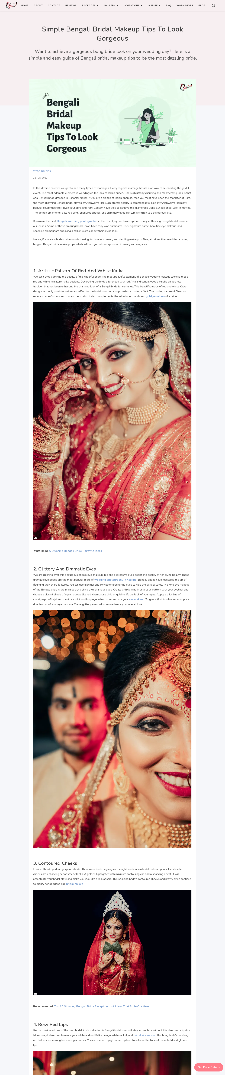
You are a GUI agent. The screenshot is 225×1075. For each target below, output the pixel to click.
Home (24, 5)
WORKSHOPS (184, 5)
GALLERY (111, 5)
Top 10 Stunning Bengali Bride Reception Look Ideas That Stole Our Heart (102, 1006)
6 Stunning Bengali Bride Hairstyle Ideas (75, 551)
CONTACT (54, 5)
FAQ (168, 5)
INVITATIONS (133, 5)
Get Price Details (209, 1067)
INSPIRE (154, 5)
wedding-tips (42, 171)
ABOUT (38, 5)
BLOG (201, 5)
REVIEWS (71, 5)
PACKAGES (90, 5)
